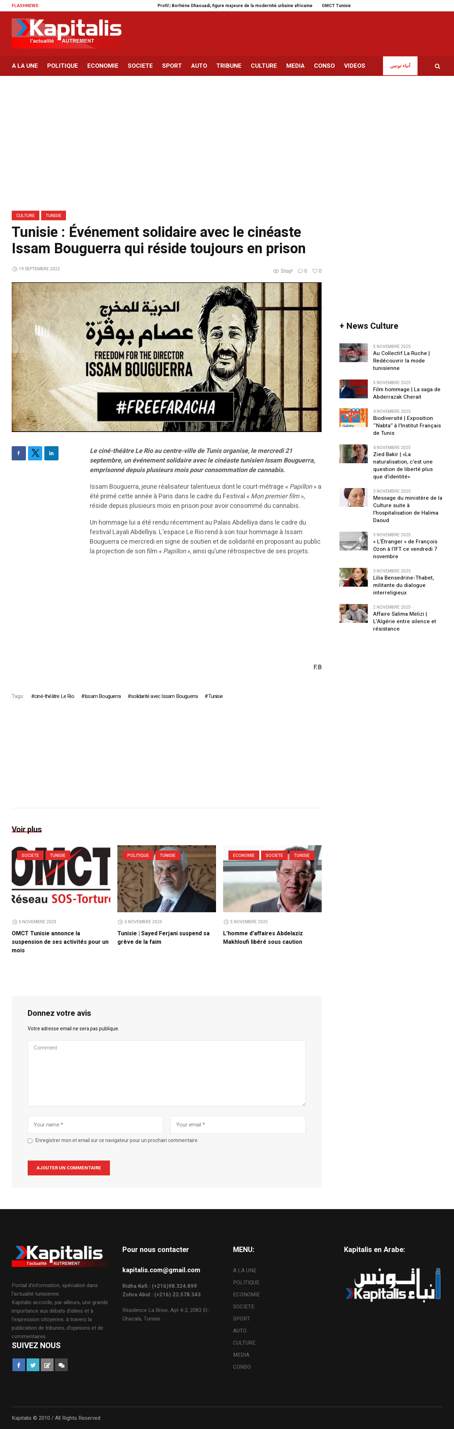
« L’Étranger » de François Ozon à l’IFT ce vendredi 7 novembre (405, 549)
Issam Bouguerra (102, 696)
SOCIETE (30, 855)
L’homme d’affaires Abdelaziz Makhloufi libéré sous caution (263, 937)
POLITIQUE (138, 855)
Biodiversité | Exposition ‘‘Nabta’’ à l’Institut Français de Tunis (407, 426)
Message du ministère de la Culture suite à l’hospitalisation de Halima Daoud (407, 509)
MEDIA (241, 1355)
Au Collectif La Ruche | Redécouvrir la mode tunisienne (401, 361)
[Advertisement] (206, 613)
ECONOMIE (244, 855)
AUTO (240, 1331)
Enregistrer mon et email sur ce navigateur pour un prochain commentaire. (117, 1140)
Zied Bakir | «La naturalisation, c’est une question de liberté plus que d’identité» (403, 466)
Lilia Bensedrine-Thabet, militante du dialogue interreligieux (403, 585)
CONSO (242, 1367)
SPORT (241, 1319)
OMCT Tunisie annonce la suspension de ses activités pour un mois (60, 942)
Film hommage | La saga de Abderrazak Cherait (407, 393)
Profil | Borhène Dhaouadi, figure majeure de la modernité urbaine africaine (257, 5)
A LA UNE (244, 1270)
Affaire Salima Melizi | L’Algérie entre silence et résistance (404, 621)
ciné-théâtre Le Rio (54, 696)
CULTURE (25, 215)
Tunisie (53, 215)
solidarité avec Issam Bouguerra (164, 696)
